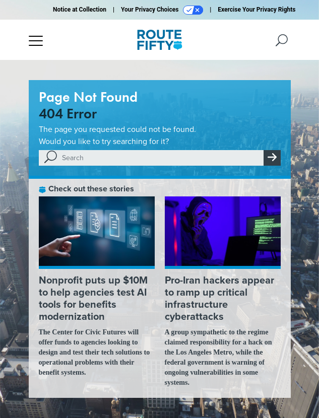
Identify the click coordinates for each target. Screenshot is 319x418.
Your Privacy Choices (162, 10)
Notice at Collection (79, 9)
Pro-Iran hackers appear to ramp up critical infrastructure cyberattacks (219, 297)
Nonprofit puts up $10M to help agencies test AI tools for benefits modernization (93, 297)
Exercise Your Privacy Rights (256, 9)
